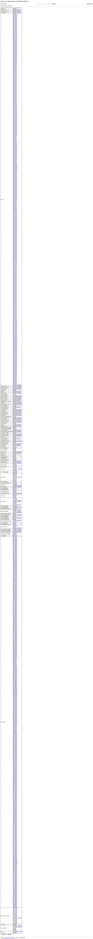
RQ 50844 (15, 745)
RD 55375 (15, 46)
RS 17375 (15, 266)
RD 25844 (15, 560)
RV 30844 (15, 856)
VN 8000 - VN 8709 (17, 510)
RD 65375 (15, 48)
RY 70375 (15, 362)
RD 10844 (15, 556)
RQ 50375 (15, 221)
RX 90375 (15, 352)
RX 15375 (15, 344)
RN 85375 (15, 185)
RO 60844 (15, 720)
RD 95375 (15, 59)
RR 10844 (15, 757)
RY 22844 (15, 878)
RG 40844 (15, 634)
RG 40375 (15, 111)
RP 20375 (15, 203)
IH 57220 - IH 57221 (17, 415)
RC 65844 (15, 550)
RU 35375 (15, 324)
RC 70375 (15, 27)
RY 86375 (15, 367)
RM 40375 (15, 168)
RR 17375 (15, 236)
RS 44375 (15, 285)
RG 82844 (15, 644)
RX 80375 (15, 351)
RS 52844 (15, 816)
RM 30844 (15, 690)
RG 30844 (15, 632)
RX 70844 (15, 873)
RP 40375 (15, 206)
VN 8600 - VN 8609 (17, 501)
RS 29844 (15, 795)
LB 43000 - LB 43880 (17, 469)
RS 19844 (15, 791)
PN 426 (14, 526)
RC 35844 (15, 543)
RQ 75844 (15, 753)
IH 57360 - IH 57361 (17, 419)
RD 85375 (15, 56)
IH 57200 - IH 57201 (17, 413)
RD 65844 (15, 571)
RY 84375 (15, 365)
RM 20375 (15, 166)
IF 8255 (14, 427)
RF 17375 (15, 79)
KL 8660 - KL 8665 (17, 424)
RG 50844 (15, 636)
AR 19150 (15, 498)
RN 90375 (15, 186)
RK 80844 (15, 676)
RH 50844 (15, 652)
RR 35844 (15, 767)
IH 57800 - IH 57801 (17, 426)
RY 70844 (15, 885)
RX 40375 (15, 347)
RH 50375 (15, 129)
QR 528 (14, 519)
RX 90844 (15, 875)
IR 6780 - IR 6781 (16, 445)
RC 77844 (15, 553)
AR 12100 (15, 918)
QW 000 (14, 490)
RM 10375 (15, 165)
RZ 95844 (15, 906)
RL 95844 (15, 687)
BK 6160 (15, 488)
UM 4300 (15, 474)
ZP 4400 (14, 460)
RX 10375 (15, 342)
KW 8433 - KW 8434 (17, 402)
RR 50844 (15, 773)
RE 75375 (15, 75)
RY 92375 (15, 370)
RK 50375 (15, 147)
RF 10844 (15, 600)
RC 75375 (15, 29)
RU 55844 (15, 852)
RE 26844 (15, 587)
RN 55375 (15, 180)
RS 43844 (15, 807)
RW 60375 (15, 340)
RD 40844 (15, 563)
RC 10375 (15, 15)
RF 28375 (15, 84)
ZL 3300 (14, 480)
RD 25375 (15, 37)
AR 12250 (15, 922)
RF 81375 (15, 99)
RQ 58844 (15, 749)
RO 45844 (15, 717)
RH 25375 (15, 124)
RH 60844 (15, 655)
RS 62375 (15, 301)
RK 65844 (15, 673)
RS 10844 (15, 787)
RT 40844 (15, 841)
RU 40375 (15, 325)
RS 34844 (15, 798)
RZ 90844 (15, 905)
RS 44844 (15, 808)
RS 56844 (15, 818)
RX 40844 (15, 870)
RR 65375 (15, 257)
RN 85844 (15, 708)
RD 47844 (15, 567)
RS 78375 (15, 309)
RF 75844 (15, 620)
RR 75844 (15, 785)
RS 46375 (15, 287)
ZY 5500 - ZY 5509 (17, 384)
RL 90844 (15, 686)
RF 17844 (15, 602)
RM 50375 (15, 169)
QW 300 (14, 492)
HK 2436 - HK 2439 (17, 12)
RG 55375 (15, 114)
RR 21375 (15, 239)
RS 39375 (15, 279)
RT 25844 (15, 838)
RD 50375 (15, 45)
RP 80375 (15, 210)
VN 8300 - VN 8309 (17, 512)
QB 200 (14, 496)
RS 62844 (15, 824)
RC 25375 (15, 18)
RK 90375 (15, 155)
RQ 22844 (15, 738)
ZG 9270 (14, 478)
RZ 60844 (15, 902)
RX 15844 (15, 867)
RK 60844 (15, 672)
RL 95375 (15, 164)
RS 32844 (15, 797)
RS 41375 (15, 281)
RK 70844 (15, 674)
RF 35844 (15, 611)
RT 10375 (15, 311)
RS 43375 (15, 284)
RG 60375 (15, 115)
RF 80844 (15, 621)
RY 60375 (15, 361)
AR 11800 (15, 916)
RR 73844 (15, 784)
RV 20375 (15, 332)
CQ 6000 (15, 467)
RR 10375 (15, 234)
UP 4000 (14, 405)
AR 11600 (15, 913)
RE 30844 (15, 589)
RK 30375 (15, 143)
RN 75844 (15, 706)
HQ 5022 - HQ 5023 (17, 392)
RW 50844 (15, 862)
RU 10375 (15, 319)
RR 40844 (15, 770)
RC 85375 (15, 32)
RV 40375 (15, 334)
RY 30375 (15, 357)
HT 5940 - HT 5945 (17, 400)
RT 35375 (15, 317)
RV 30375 (15, 333)
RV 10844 (15, 854)
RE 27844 (15, 588)
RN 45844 (15, 701)
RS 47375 (15, 288)
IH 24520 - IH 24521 (17, 409)
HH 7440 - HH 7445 (17, 430)
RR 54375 (15, 252)
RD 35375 (15, 39)
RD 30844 (15, 561)
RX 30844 (15, 869)
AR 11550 (15, 912)
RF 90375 (15, 101)
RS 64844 (15, 825)
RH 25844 (15, 647)
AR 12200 (15, 921)
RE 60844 (15, 595)
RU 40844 (15, 848)
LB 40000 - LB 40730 (17, 485)
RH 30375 (15, 125)
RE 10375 (15, 60)
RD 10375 (15, 33)
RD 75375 (15, 51)
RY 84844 (15, 888)
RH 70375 (15, 134)
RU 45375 (15, 326)
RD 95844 (15, 582)
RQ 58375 (15, 226)
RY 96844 (15, 896)
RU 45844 (15, 850)
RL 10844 (15, 679)
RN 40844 (15, 700)
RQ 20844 (15, 736)
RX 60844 (15, 872)
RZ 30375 (15, 376)
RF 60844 (15, 618)
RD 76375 (15, 52)
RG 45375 (15, 112)
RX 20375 (15, 345)
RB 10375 (15, 14)
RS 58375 (15, 297)
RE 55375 (15, 70)
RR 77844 (15, 786)
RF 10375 (15, 77)
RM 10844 (15, 688)
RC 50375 (15, 23)
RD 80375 (15, 55)
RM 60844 (15, 693)
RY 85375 (15, 366)
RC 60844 (15, 548)
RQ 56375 (15, 224)
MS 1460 (15, 932)
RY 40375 (15, 359)
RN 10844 (15, 694)
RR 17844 (15, 760)
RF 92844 (15, 626)
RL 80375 (15, 161)
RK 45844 (15, 670)
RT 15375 (15, 312)
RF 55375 (15, 94)
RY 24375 (15, 356)
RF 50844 (15, 616)
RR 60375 (15, 256)
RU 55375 (15, 329)
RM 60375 (15, 170)
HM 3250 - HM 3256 (17, 386)
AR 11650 (15, 914)
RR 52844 (15, 775)
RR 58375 (15, 255)
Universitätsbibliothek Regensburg (8, 937)
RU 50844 (15, 851)
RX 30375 (15, 346)
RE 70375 (15, 74)
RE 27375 (15, 65)
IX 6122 (14, 394)
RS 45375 (15, 286)
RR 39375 (15, 246)
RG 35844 (15, 633)
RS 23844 (15, 793)
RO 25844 (15, 713)
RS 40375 (15, 280)
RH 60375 (15, 131)
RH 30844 (15, 648)
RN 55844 (15, 703)
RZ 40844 (15, 900)
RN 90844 (15, 709)
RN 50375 (15, 179)
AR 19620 (15, 499)
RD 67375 (15, 49)
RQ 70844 (15, 752)
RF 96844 (15, 628)
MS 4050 (15, 495)
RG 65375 (15, 116)
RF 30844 (15, 608)
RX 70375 (15, 350)
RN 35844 (15, 698)
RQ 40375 (15, 219)
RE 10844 (15, 583)
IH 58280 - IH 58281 (17, 441)
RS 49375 (15, 290)
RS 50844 (15, 814)
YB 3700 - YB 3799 (17, 531)
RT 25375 (15, 315)
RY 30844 (15, 881)
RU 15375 (15, 320)
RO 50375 (15, 195)
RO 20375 (15, 189)
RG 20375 (15, 107)
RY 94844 (15, 895)
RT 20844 (15, 837)
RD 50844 (15, 568)
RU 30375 (15, 323)
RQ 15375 (15, 212)
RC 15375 (15, 16)
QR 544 (14, 513)
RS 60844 (15, 823)
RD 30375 (15, 38)
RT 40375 (15, 318)
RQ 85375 (15, 232)
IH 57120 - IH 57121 (17, 412)
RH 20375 (15, 123)
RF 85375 (15, 100)
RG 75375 (15, 119)
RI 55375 (15, 140)
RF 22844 (15, 604)
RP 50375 (15, 207)
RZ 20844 (15, 898)
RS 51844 (15, 815)
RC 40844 (15, 544)
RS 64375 (15, 302)
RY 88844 (15, 891)
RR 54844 (15, 776)
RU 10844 (15, 842)
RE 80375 (15, 76)
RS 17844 (15, 790)
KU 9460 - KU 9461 (17, 398)
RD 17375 (15, 35)
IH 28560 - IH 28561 (17, 435)
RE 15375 (15, 61)
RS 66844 (15, 826)
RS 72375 (15, 306)
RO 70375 (15, 198)
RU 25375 (15, 322)
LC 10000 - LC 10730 (17, 927)
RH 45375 (15, 128)
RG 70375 (15, 117)
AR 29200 (15, 525)
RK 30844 (15, 666)
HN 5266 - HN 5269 (17, 411)
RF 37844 (15, 613)
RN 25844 (15, 696)
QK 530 (14, 455)
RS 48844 (15, 812)
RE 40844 (15, 590)
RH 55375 (15, 130)
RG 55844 (15, 637)
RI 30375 (15, 137)
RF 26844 (15, 606)
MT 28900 (15, 472)
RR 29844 (15, 766)
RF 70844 (15, 619)
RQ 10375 (15, 211)
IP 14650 (15, 464)
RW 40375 (15, 338)
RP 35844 (15, 728)
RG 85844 (15, 645)
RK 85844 (15, 677)
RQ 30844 (15, 741)
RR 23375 (15, 240)
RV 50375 (15, 335)
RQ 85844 (15, 755)
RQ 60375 (15, 227)
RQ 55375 (15, 222)
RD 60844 (15, 570)
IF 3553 (14, 437)
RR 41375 (15, 248)
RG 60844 (15, 638)
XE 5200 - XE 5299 (17, 517)
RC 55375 (15, 24)
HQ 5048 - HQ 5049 (17, 443)
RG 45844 (15, 635)
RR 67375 (15, 258)
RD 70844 (15, 573)
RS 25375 (15, 271)
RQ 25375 (15, 217)
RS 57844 (15, 820)
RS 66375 (15, 303)
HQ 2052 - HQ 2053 (17, 388)
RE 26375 (15, 64)
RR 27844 (15, 765)
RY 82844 (15, 887)
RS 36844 (15, 800)
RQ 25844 (15, 740)
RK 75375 (15, 152)
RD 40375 (15, 40)
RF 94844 (15, 627)
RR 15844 (15, 758)
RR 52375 (15, 251)
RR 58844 (15, 778)
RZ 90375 (15, 382)
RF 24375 (15, 82)
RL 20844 (15, 680)
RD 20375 (15, 36)
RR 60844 (15, 779)
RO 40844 (15, 716)
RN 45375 (15, 177)
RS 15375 (15, 265)
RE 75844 (15, 598)
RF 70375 (15, 96)
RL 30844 (15, 681)
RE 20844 (15, 585)
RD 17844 (15, 558)
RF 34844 (15, 610)
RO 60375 (15, 197)
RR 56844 (15, 777)
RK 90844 (15, 678)
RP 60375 (15, 209)
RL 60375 (15, 160)
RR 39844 (15, 769)
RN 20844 (15, 695)
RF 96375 (15, 105)
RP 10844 (15, 725)
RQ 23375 (15, 216)
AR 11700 (15, 915)
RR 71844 (15, 783)
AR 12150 (15, 919)
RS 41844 (15, 805)
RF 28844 (15, 607)
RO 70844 (15, 721)
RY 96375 (15, 372)
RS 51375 (15, 292)
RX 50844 (15, 871)
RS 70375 (15, 305)
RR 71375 (15, 260)
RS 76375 (15, 308)
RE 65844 (15, 596)
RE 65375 (15, 72)
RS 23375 (15, 270)
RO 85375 (15, 201)
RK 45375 (15, 146)
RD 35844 (15, 562)
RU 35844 (15, 847)
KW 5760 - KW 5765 (17, 397)
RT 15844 (15, 836)
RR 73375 (15, 261)
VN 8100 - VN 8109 (17, 500)
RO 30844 (15, 715)
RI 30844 (15, 660)
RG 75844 (15, 642)
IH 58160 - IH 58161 (17, 434)
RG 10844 (15, 629)
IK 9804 (14, 439)
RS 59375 (15, 299)
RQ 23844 (15, 739)
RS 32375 (15, 274)
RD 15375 (15, 34)
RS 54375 (15, 294)
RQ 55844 (15, 746)
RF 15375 (15, 78)
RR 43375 (15, 249)
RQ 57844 (15, 748)
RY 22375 (15, 355)
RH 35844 (15, 649)
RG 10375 (15, 106)
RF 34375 (15, 86)
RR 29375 (15, 243)
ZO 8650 (14, 483)
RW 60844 (15, 863)
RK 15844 (15, 665)
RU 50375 (15, 327)
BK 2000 (15, 924)
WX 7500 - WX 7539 (17, 477)
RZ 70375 (15, 380)
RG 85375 (15, 122)
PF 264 (14, 449)
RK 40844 (15, 668)
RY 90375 (15, 369)
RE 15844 (15, 584)
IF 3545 (14, 416)
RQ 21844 (15, 737)
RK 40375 (15, 145)
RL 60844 (15, 683)
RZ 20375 (15, 375)
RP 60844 (15, 732)
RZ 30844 (15, 899)
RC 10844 (15, 538)
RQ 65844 (15, 751)
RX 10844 (15, 866)
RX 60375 (15, 349)
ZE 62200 (15, 508)
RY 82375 (15, 364)
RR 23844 (15, 763)
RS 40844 (15, 803)
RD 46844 (15, 566)
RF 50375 (15, 93)
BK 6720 (15, 489)
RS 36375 (15, 277)
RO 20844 (15, 712)
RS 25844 (15, 794)
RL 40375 (15, 159)
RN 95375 (15, 187)
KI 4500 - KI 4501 (16, 406)
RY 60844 (15, 884)
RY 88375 (15, 368)
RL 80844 (15, 685)
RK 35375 (15, 144)
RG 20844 (15, 630)
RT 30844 (15, 839)
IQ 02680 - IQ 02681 (17, 451)
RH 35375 (15, 126)
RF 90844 (15, 625)
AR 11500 (15, 911)
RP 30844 (15, 727)
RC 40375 (15, 21)
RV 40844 (15, 857)
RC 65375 (15, 26)
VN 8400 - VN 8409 (17, 507)
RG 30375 (15, 109)
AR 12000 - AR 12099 (17, 917)
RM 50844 (15, 692)
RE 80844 (15, 599)
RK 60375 (15, 149)
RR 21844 (15, 762)
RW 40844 (15, 861)
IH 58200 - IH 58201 (17, 431)
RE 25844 (15, 586)
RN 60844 (15, 704)
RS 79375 (15, 310)
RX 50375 (15, 348)
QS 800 (14, 534)
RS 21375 (15, 269)
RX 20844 (15, 868)
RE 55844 (15, 593)
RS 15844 (15, 788)
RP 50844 (15, 731)
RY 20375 (15, 354)
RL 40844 (15, 682)
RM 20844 (15, 689)
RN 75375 (15, 183)
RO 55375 (15, 196)
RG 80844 (15, 643)
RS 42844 (15, 806)
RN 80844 (15, 707)
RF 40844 (15, 615)
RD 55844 (15, 569)
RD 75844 (15, 574)
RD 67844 (15, 572)
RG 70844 (15, 641)
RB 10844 (15, 537)
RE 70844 (15, 597)
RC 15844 (15, 539)
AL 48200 (15, 484)
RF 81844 (15, 622)
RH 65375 (15, 132)
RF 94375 (15, 104)
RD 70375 (15, 50)
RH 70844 (15, 657)
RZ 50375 (15, 378)
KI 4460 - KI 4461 (16, 11)
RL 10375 (15, 156)
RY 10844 (15, 876)
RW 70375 (15, 341)
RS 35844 (15, 799)
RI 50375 (15, 139)
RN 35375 (15, 175)
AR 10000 (15, 908)
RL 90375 (15, 162)
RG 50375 (15, 113)
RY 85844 (15, 889)
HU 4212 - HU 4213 (17, 421)
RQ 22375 (15, 215)
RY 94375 (15, 371)
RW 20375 (15, 336)
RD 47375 (15, 44)
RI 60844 (15, 664)
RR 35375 (15, 244)
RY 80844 (15, 886)
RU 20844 (15, 844)
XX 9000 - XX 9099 (17, 530)
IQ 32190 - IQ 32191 (17, 404)
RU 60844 (15, 853)
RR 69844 (15, 782)
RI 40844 (15, 661)
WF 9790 (15, 521)
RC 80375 (15, 31)
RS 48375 (15, 289)
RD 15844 (15, 557)
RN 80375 (15, 184)
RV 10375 (15, 331)
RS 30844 (15, 796)
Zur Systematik (3, 3)
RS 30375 (15, 273)
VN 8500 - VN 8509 (17, 527)
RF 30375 (15, 85)
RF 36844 (15, 612)
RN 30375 (15, 174)
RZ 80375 (15, 381)
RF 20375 (15, 80)
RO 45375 (15, 194)
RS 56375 (15, 295)
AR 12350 (15, 923)
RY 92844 (15, 893)
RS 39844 (15, 802)
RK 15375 (15, 142)
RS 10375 (15, 264)
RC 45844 (15, 545)
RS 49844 (15, 813)
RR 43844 (15, 772)
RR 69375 (15, 259)
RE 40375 (15, 67)
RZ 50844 (15, 901)
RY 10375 (15, 353)
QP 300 (14, 447)
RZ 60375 (15, 379)
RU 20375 (15, 321)
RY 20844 (15, 877)
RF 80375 (15, 98)
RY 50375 (15, 360)
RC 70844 (15, 551)
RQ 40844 (15, 742)
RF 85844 (15, 623)
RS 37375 (15, 278)
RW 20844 (15, 859)
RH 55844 (15, 653)
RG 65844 (15, 640)
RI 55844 (15, 663)
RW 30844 (15, 860)
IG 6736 (14, 408)
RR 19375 (15, 237)
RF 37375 (15, 90)
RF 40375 (15, 92)
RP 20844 (15, 726)
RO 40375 (15, 192)
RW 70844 (15, 865)
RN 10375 (15, 171)
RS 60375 (15, 300)
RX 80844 (15, 874)
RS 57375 (15, 296)
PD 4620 (14, 458)
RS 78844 (15, 832)
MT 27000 (15, 471)
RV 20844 (15, 855)
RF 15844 (15, 601)
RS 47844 (15, 811)
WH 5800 (15, 466)
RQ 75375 (15, 230)
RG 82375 (15, 121)
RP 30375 (15, 204)
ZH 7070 (14, 479)
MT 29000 (15, 535)
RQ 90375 (15, 233)
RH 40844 (15, 650)
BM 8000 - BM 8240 (17, 486)
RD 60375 (15, 47)
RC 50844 (15, 546)
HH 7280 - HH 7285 (17, 391)
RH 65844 (15, 656)
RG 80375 (15, 120)
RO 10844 (15, 711)
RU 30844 (15, 846)
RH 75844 (15, 658)
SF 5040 (14, 390)
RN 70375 (15, 182)
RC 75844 (15, 552)
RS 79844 (15, 833)
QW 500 (14, 930)
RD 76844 (15, 575)
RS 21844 (15, 792)
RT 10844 (15, 835)
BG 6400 (15, 481)
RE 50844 (15, 592)
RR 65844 (15, 780)
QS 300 (14, 928)
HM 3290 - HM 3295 (17, 387)
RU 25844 (15, 845)
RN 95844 (15, 710)
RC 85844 (15, 555)
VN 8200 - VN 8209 (17, 511)
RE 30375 (15, 66)
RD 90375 (15, 57)
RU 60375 (15, 330)
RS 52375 (15, 293)
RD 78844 (15, 577)
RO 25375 (15, 190)
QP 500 (14, 450)
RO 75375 (15, 199)
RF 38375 (15, 91)
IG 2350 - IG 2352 (16, 438)
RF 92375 (15, 102)
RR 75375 (15, 262)
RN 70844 (15, 705)
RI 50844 (15, 662)
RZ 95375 (15, 383)
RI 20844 (15, 659)
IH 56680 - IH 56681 (17, 461)
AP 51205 (15, 446)
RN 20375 (15, 172)
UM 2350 (15, 473)
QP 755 (14, 454)
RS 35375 (15, 276)
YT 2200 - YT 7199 (17, 504)
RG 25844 (15, 631)
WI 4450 (14, 502)
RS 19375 (15, 267)
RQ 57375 (15, 225)
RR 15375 (15, 235)
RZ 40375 (15, 377)
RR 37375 (15, 245)
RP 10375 (15, 202)
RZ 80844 (15, 904)
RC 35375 (15, 20)
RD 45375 (15, 41)
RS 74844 (15, 830)
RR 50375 (15, 250)
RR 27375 (15, 242)
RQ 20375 (15, 213)
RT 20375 (15, 314)
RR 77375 (15, 263)
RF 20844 (15, 603)
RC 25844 (15, 541)
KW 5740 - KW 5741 (17, 395)
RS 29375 (15, 272)
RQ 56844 (15, 747)
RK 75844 (15, 675)
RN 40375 (15, 176)
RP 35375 (15, 205)
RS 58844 (15, 821)
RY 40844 (15, 882)
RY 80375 (15, 363)
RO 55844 (15, 719)
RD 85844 (15, 580)
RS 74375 (15, 307)
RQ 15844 (15, 735)
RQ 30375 (15, 218)
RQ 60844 (15, 750)
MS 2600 (15, 470)
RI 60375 (15, 141)
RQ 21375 (15, 214)
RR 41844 (15, 771)
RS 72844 (15, 829)
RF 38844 (15, 614)
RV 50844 (15, 858)
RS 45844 (15, 809)
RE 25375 (15, 63)
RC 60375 (15, 25)
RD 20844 (15, 559)
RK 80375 (15, 153)
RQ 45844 (15, 743)
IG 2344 (14, 428)
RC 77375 (15, 30)
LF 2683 (14, 8)
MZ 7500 (15, 533)
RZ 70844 (15, 903)
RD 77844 (15, 576)
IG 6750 (14, 432)
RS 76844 (15, 831)
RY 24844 (15, 880)
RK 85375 (15, 154)
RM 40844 (15, 691)
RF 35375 (15, 87)
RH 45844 (15, 651)
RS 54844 (15, 817)
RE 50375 (15, 69)
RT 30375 (15, 316)
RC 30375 (15, 19)
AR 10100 (15, 909)
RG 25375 (15, 108)
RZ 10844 (15, 897)
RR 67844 (15, 781)
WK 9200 (15, 503)
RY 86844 (15, 890)
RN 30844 (15, 697)
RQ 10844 (15, 734)
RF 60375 (15, 95)
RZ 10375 (15, 374)
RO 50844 (15, 718)
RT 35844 (15, 840)
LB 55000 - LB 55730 (17, 925)
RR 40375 (15, 247)
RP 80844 (15, 733)
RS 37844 (15, 801)
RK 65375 (15, 150)
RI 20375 (15, 136)
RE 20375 (15, 62)
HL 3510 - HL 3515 (17, 453)
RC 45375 (15, 22)
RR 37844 (15, 768)
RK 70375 (15, 151)
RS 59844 (15, 822)
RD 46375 (15, 42)
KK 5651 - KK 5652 (17, 462)
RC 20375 (15, 17)
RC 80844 (15, 554)
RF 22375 (15, 81)
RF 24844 (15, 605)
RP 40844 (15, 730)
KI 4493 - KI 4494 (16, 401)
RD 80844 (15, 578)
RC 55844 (15, 547)
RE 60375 (15, 71)
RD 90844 (15, 581)
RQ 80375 (15, 231)
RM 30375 (15, 167)
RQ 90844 (15, 756)
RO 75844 (15, 722)
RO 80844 (15, 723)
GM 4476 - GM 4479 (17, 417)
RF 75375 (15, 97)
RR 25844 (15, 764)
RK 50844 (15, 671)
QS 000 (14, 524)
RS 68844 (15, 827)
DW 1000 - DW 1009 (17, 493)
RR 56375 (15, 254)
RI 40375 (15, 138)
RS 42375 (15, 282)
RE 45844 (15, 591)
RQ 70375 (15, 229)
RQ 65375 (15, 228)
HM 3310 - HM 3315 (17, 420)
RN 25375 (15, 173)
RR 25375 (15, 241)
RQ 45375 (15, 220)
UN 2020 (15, 476)
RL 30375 (15, 158)
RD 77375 (15, 53)
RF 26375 (15, 83)
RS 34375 (15, 275)
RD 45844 (15, 565)
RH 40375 (15, 127)
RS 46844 (15, 810)
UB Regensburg (89, 3)
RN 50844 (15, 702)
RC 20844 (15, 540)
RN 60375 (15, 181)
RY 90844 (15, 892)
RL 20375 (15, 157)
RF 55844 (15, 617)
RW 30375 (15, 337)
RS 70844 (15, 828)
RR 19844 (15, 761)
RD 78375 (15, 54)
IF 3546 (14, 423)
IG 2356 (14, 442)
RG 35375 (15, 110)
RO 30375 (15, 191)
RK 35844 (15, 667)
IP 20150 (15, 465)
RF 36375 (15, 89)
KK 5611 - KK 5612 (17, 9)
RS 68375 (15, 304)
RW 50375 (15, 339)
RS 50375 (15, 291)
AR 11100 (15, 910)
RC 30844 (15, 542)
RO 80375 (15, 200)
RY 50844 (15, 883)
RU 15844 (15, 843)
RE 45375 (15, 68)
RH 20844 (15, 646)
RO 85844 (15, 724)
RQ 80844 (15, 754)
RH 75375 (15, 135)
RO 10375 (15, 188)
